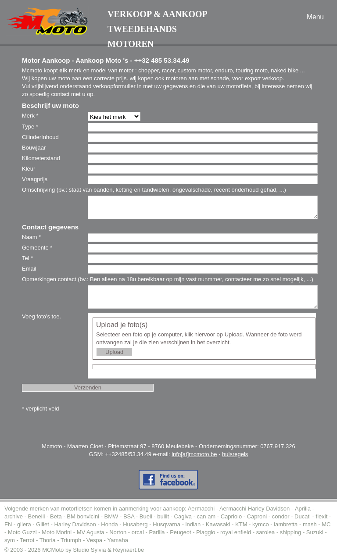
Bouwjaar (34, 147)
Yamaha (118, 540)
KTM (241, 524)
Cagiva (183, 516)
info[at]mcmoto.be (194, 454)
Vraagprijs (34, 179)
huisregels (235, 454)
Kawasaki (218, 524)
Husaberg (135, 524)
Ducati (302, 516)
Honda (109, 524)
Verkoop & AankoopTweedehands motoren (158, 29)
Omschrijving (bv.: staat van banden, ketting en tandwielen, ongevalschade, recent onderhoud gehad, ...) (154, 189)
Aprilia (303, 508)
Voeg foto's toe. (41, 316)
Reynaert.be (128, 549)
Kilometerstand (41, 158)
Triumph (71, 540)
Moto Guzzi (22, 532)
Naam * (31, 237)
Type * (30, 126)
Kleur (28, 168)
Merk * (30, 115)
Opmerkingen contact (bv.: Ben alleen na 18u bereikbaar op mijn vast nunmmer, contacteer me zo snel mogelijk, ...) (167, 279)
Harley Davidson (75, 524)
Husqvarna (166, 524)
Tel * (27, 258)
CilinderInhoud (40, 137)
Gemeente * (37, 247)
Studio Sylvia (89, 549)
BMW (111, 516)
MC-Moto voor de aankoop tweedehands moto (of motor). (48, 21)
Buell (146, 516)
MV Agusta (90, 532)
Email (29, 268)
